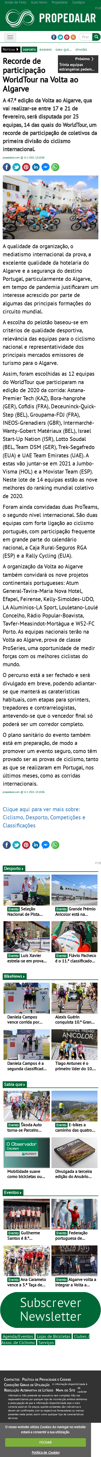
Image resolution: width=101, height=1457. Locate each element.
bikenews (46, 49)
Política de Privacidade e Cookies (46, 1379)
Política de (45, 1452)
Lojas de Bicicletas (53, 1336)
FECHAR (45, 1442)
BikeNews (14, 976)
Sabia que (15, 1084)
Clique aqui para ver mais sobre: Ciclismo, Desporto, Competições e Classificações (44, 817)
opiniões (81, 49)
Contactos (11, 1379)
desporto (29, 49)
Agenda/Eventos (18, 1336)
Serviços (46, 1342)
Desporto (14, 868)
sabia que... (63, 49)
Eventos (13, 1192)
